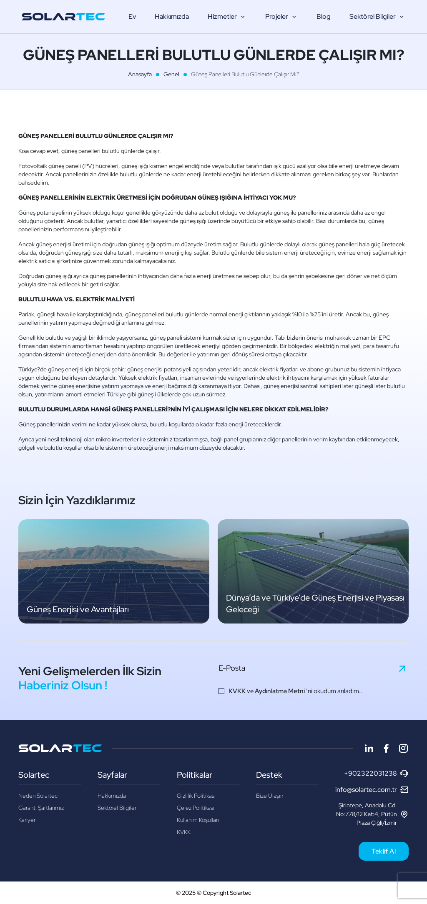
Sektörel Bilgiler (377, 17)
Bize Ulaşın (269, 795)
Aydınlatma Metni (280, 691)
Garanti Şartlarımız (41, 807)
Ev (132, 16)
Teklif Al (384, 851)
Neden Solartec (38, 795)
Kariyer (26, 820)
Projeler (281, 17)
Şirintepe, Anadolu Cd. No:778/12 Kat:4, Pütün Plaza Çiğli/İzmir (372, 813)
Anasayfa (140, 74)
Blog (323, 16)
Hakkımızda (172, 16)
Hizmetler (227, 17)
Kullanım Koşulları (198, 820)
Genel (171, 74)
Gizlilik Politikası (196, 795)
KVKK (237, 691)
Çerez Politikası (195, 807)
